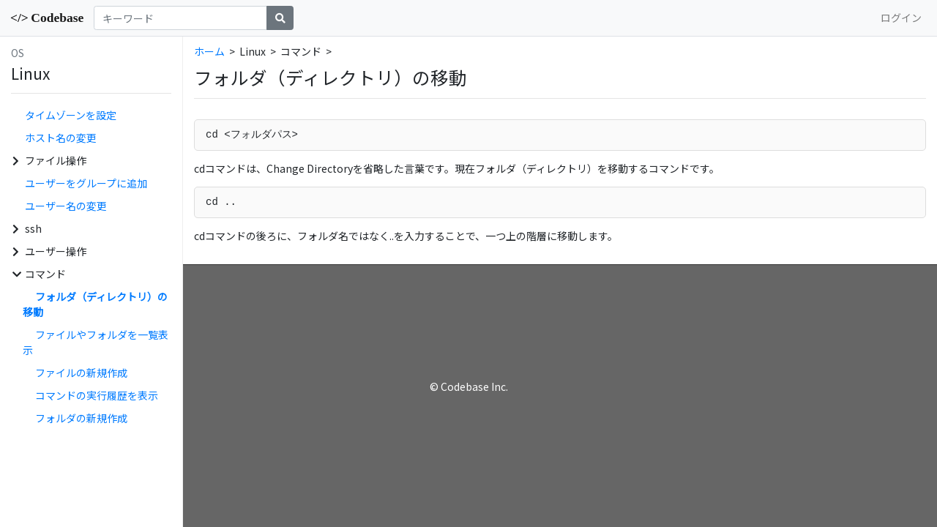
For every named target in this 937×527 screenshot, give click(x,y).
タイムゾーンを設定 (70, 115)
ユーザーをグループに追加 (86, 183)
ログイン (901, 17)
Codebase (46, 17)
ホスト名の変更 (61, 137)
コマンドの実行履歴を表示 (96, 395)
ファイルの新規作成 (81, 372)
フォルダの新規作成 (81, 418)
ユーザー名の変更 (66, 205)
